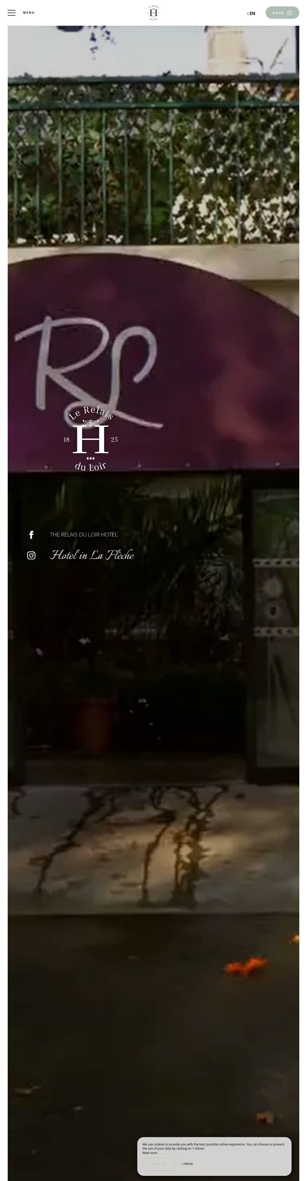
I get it (158, 1164)
